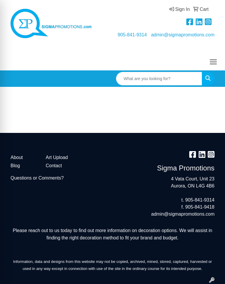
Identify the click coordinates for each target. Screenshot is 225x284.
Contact (54, 165)
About (17, 157)
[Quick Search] (159, 78)
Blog (15, 165)
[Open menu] (213, 62)
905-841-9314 (132, 34)
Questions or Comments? (37, 177)
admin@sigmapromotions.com (182, 34)
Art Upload (57, 157)
